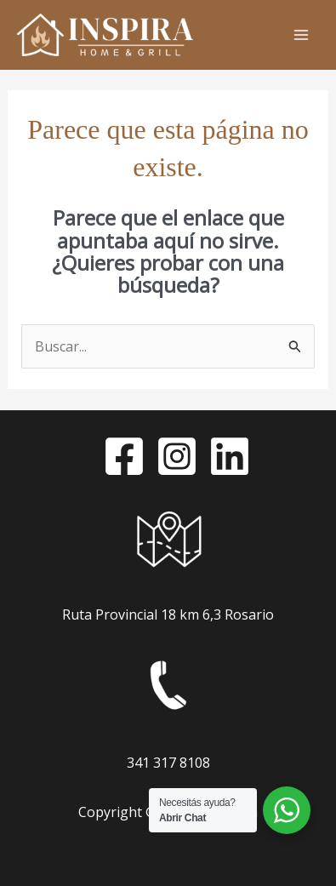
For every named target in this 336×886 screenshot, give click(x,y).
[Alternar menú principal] (301, 35)
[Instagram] (177, 456)
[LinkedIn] (229, 456)
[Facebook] (124, 456)
